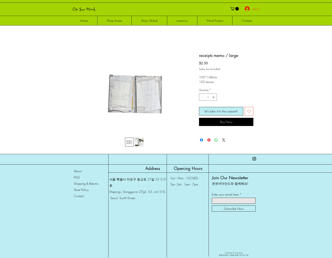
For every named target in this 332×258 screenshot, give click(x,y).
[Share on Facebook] (201, 140)
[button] (234, 8)
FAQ (77, 177)
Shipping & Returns (86, 183)
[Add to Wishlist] (249, 111)
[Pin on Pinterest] (209, 140)
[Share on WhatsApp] (216, 140)
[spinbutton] (207, 97)
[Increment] (213, 97)
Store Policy (81, 190)
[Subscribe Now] (234, 209)
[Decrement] (202, 97)
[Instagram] (254, 158)
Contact (79, 196)
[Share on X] (223, 140)
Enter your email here (225, 194)
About (77, 171)
